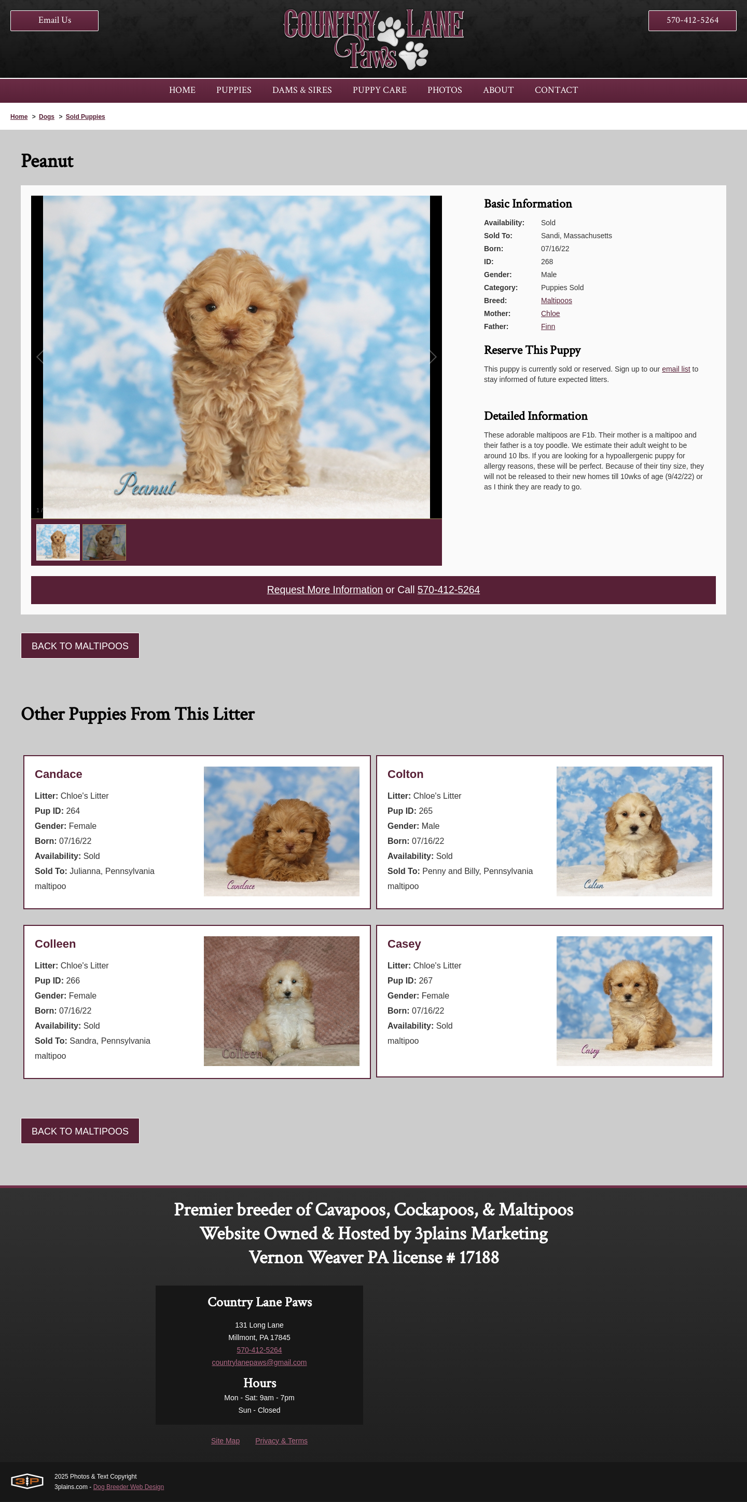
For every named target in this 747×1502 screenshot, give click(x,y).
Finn (548, 326)
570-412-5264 (693, 20)
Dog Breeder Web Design (128, 1487)
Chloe (550, 313)
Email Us (54, 20)
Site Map (225, 1441)
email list (676, 369)
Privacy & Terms (281, 1441)
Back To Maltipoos (80, 646)
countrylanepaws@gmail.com (259, 1363)
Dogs (46, 116)
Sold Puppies (85, 116)
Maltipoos (556, 300)
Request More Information (323, 590)
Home (18, 116)
